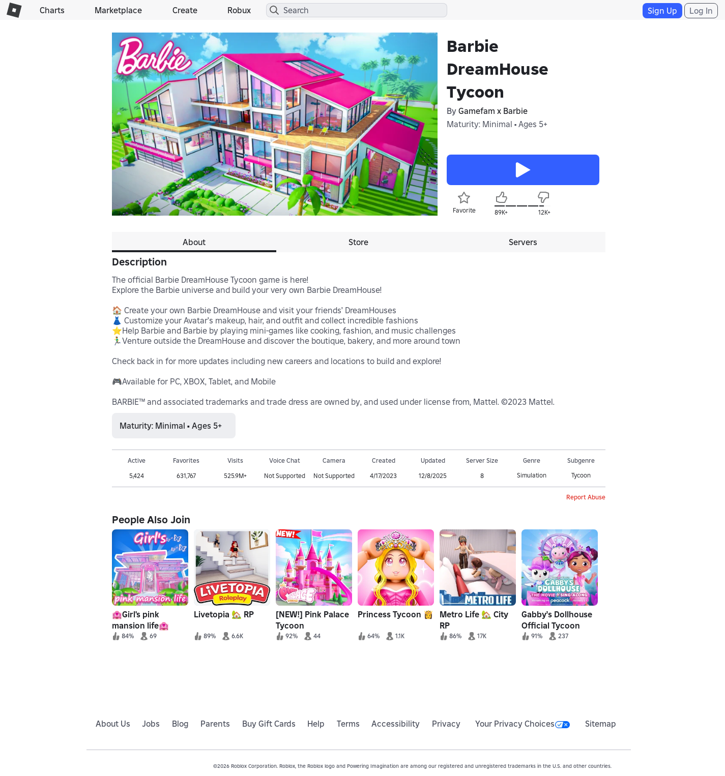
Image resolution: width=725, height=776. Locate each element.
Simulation (531, 475)
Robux (239, 10)
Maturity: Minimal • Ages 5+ (497, 124)
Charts (52, 10)
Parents (215, 724)
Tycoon (581, 475)
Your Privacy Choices (522, 724)
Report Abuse (585, 497)
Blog (180, 724)
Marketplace (118, 10)
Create (184, 10)
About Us (113, 724)
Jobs (151, 724)
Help (316, 724)
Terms (348, 724)
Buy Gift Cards (269, 724)
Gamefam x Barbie (493, 111)
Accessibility (395, 724)
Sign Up (662, 11)
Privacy (446, 724)
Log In (701, 11)
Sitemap (600, 724)
